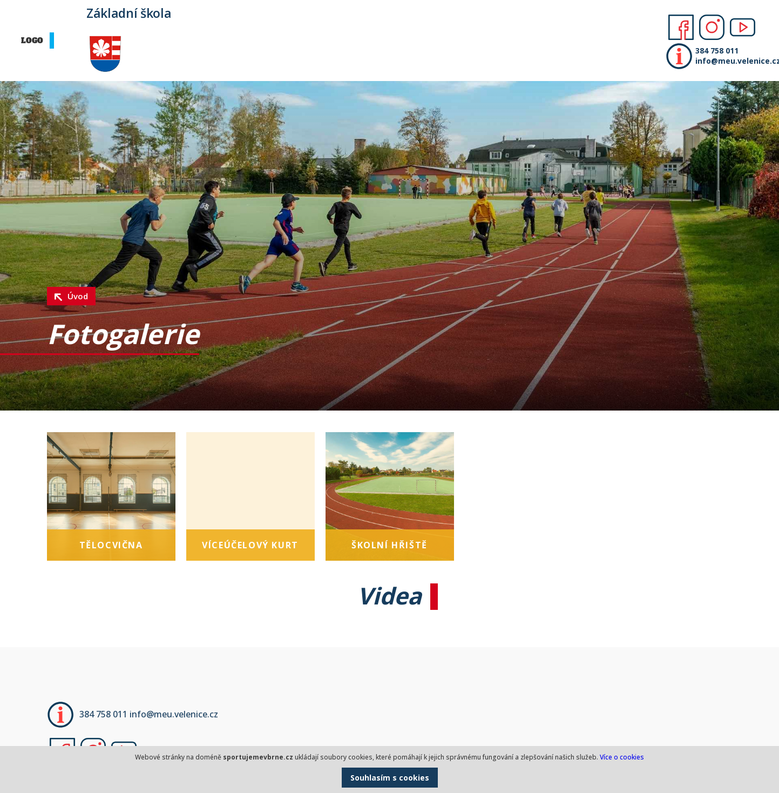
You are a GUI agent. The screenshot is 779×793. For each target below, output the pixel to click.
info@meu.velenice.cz (734, 61)
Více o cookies (622, 757)
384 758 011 (717, 50)
